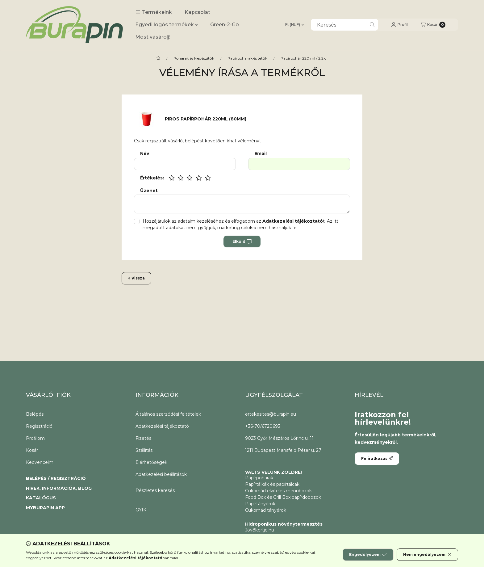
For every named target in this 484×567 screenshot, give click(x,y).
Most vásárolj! (152, 37)
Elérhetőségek (151, 462)
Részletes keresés (155, 490)
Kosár (32, 450)
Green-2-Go (224, 24)
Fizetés (143, 438)
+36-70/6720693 (262, 426)
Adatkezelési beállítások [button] (161, 474)
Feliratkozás (377, 458)
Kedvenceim (39, 462)
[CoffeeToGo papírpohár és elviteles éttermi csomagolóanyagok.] (158, 58)
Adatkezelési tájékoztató (162, 426)
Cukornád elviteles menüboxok (278, 491)
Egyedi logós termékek (166, 24)
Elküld (242, 241)
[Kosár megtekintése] (433, 25)
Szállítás (144, 450)
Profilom (35, 438)
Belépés (35, 414)
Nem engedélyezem (427, 554)
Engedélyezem (368, 554)
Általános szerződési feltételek (168, 414)
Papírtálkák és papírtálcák (272, 484)
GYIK (141, 510)
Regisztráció (39, 426)
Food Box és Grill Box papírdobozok (283, 497)
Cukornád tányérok (265, 510)
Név (144, 153)
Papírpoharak (259, 478)
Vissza (136, 278)
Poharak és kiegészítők (193, 58)
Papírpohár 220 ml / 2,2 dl (304, 58)
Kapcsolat (197, 12)
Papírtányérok (260, 503)
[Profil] (399, 25)
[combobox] (344, 25)
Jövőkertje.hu (259, 530)
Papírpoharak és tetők (247, 58)
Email (260, 153)
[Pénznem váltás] (294, 25)
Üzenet (149, 190)
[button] (153, 12)
